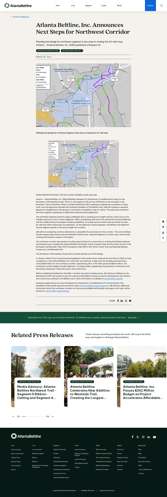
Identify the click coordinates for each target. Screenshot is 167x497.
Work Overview (101, 449)
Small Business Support (104, 461)
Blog (139, 453)
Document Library (144, 461)
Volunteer (56, 457)
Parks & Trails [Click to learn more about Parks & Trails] (15, 461)
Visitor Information (17, 453)
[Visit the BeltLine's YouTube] (154, 437)
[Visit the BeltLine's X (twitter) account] (137, 437)
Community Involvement (61, 469)
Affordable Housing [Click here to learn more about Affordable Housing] (81, 463)
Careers (120, 469)
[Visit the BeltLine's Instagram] (143, 437)
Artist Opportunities (103, 457)
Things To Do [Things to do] (15, 458)
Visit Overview (16, 449)
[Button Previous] (13, 416)
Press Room (142, 457)
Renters (35, 461)
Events (13, 469)
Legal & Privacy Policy (106, 490)
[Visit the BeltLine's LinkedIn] (148, 437)
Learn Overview (80, 449)
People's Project (122, 457)
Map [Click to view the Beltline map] (139, 449)
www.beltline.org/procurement (95, 286)
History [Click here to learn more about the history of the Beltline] (119, 453)
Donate (56, 453)
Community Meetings (60, 461)
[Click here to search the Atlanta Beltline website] (163, 238)
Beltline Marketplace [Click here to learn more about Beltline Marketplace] (103, 465)
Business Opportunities (104, 453)
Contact (141, 473)
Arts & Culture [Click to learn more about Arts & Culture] (16, 465)
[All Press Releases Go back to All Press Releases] (19, 17)
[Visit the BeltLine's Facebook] (132, 437)
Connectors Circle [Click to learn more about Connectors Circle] (59, 473)
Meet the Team (122, 461)
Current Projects (80, 459)
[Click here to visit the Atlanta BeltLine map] (163, 227)
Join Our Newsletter (145, 469)
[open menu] (161, 5)
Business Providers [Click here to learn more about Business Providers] (102, 469)
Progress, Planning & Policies (81, 454)
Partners (120, 465)
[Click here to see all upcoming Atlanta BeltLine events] (163, 221)
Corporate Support (60, 465)
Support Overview (59, 449)
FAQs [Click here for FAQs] (140, 465)
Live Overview (37, 449)
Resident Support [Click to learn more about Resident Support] (38, 453)
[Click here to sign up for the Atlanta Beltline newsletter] (163, 232)
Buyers (34, 457)
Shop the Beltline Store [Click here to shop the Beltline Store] (61, 477)
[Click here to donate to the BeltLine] (150, 5)
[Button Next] (52, 416)
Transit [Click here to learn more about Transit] (77, 467)
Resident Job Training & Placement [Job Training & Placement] (40, 466)
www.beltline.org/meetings (57, 291)
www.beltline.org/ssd (113, 279)
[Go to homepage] (18, 5)
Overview (120, 449)
